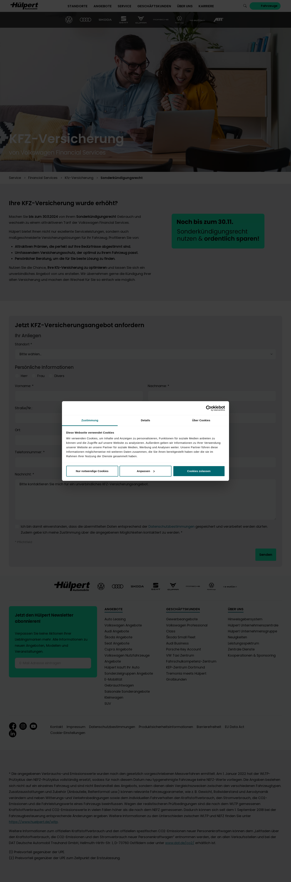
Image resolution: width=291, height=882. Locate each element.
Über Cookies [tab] (201, 420)
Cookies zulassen (199, 471)
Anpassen (146, 471)
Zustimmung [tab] (89, 420)
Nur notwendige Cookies (92, 471)
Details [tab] (145, 420)
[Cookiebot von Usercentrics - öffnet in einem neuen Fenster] (208, 408)
